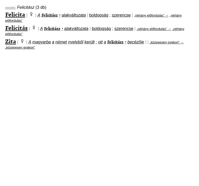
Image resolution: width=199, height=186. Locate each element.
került (89, 42)
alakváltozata (74, 15)
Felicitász (49, 15)
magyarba (41, 42)
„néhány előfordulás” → (151, 15)
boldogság (98, 15)
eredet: (10, 8)
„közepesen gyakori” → (167, 42)
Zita (10, 41)
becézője (135, 42)
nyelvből (75, 42)
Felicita (15, 14)
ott (100, 42)
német (61, 42)
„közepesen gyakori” (20, 47)
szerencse (121, 15)
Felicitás (16, 28)
